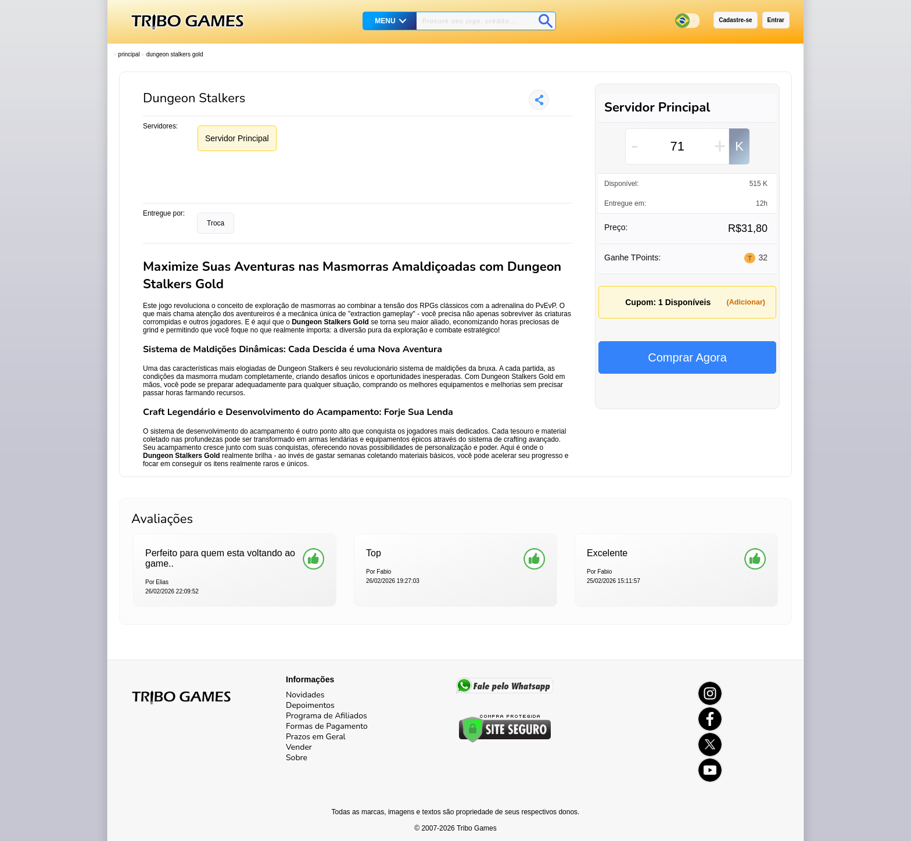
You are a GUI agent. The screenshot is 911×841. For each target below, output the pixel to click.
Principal (128, 54)
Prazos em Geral (316, 736)
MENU (385, 21)
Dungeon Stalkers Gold (174, 54)
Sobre (296, 757)
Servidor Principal (237, 138)
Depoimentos (310, 705)
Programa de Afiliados (326, 715)
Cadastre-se (735, 20)
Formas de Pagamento (327, 726)
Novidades (305, 694)
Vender (299, 747)
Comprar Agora (687, 357)
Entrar (775, 20)
